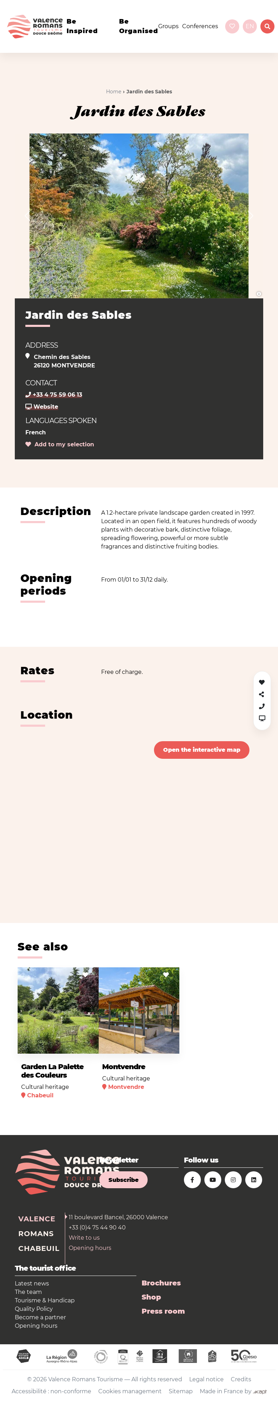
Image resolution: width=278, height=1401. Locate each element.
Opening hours (90, 1248)
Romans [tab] (36, 1233)
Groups (168, 26)
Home (113, 91)
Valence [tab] (36, 1219)
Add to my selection (59, 444)
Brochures (161, 1283)
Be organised (138, 26)
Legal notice (206, 1379)
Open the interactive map (201, 749)
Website (41, 406)
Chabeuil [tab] (39, 1248)
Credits (241, 1379)
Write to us (84, 1237)
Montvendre (123, 1066)
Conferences (200, 26)
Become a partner (40, 1317)
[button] (27, 216)
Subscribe (123, 1180)
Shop (151, 1297)
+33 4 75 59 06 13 (53, 394)
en (250, 26)
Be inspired (82, 26)
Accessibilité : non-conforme (51, 1391)
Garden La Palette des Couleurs (52, 1070)
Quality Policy (34, 1309)
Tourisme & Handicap (45, 1300)
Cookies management (130, 1391)
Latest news (32, 1283)
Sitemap (181, 1391)
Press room (163, 1311)
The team (28, 1292)
